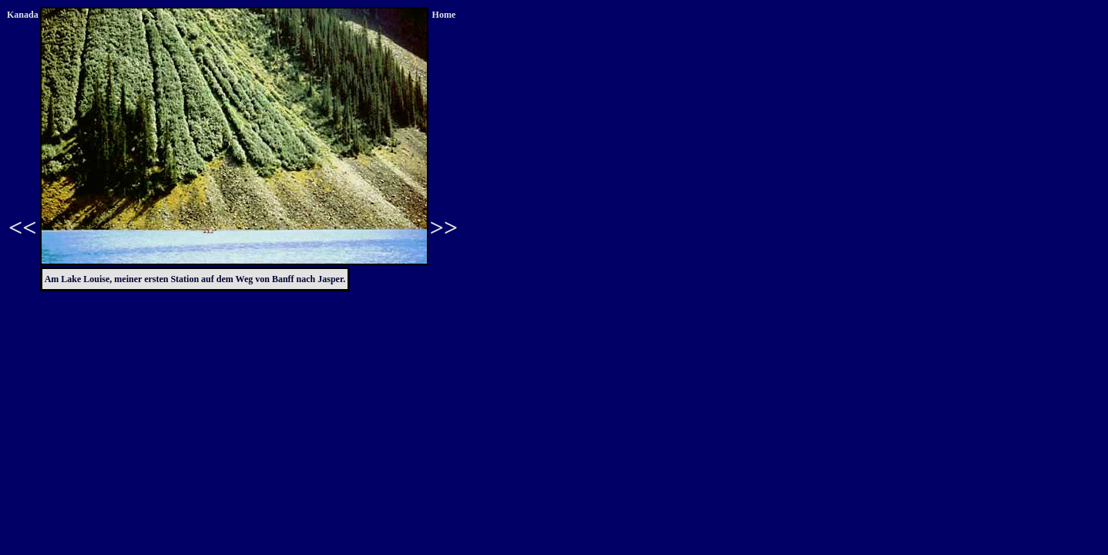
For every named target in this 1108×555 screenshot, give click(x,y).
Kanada (23, 14)
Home (444, 14)
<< (22, 227)
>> (444, 227)
